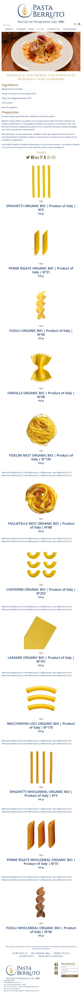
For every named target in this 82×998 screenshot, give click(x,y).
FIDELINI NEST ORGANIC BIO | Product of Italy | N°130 (41, 457)
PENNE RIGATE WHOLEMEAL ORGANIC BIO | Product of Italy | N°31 (41, 862)
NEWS (31, 29)
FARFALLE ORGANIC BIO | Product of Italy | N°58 (41, 395)
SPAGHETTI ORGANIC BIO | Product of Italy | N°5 (41, 208)
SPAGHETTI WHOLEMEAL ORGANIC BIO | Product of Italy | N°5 (41, 793)
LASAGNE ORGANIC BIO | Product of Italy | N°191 (41, 659)
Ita (4, 25)
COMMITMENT (69, 29)
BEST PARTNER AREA (40, 953)
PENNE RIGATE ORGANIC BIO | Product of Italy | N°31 (41, 270)
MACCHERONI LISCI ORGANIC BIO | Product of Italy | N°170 (41, 725)
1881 (41, 201)
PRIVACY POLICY (62, 953)
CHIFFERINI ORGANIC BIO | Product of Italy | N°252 (41, 591)
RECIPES (40, 29)
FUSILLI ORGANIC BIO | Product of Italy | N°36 (41, 332)
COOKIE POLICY (26, 956)
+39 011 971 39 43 (12, 986)
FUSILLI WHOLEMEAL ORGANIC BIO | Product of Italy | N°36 (41, 930)
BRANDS (9, 29)
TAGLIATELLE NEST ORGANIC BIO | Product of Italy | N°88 (41, 525)
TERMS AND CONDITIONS (50, 956)
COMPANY (21, 29)
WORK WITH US (19, 953)
